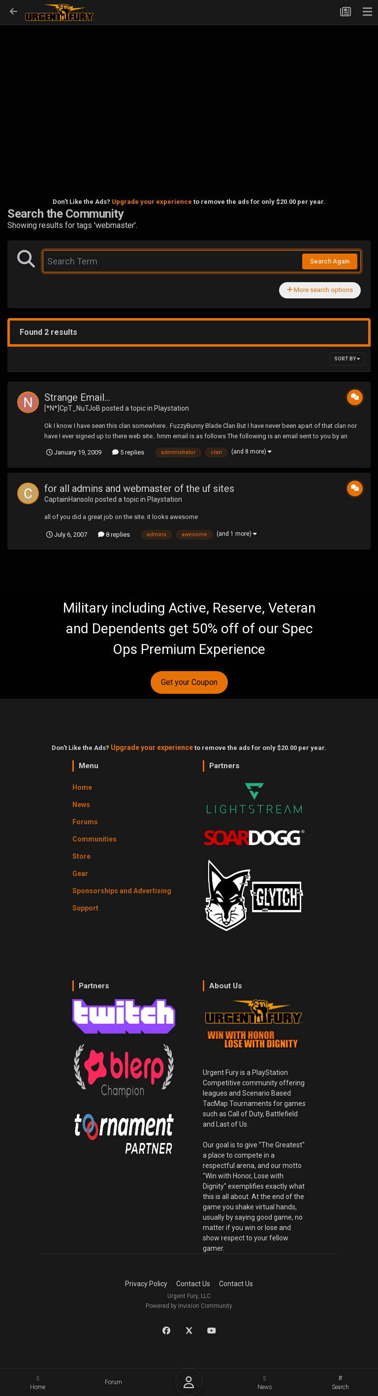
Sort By (347, 358)
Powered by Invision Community (189, 1305)
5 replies (128, 452)
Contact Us (193, 1284)
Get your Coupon (189, 682)
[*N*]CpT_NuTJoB (72, 408)
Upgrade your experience (152, 201)
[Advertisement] (189, 96)
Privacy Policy (146, 1284)
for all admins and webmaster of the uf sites (139, 488)
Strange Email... (77, 397)
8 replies (114, 534)
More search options (320, 289)
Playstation (171, 408)
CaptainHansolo (69, 499)
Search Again (329, 261)
